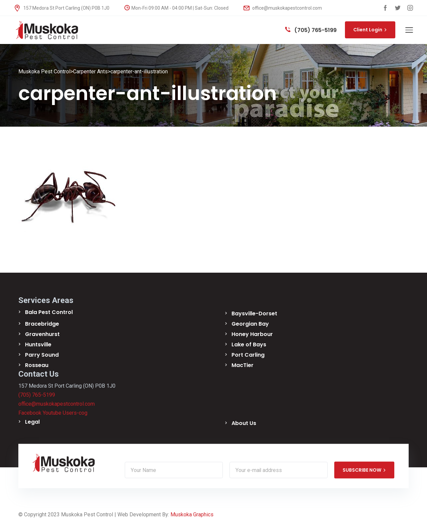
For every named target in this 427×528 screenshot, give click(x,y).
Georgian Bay (250, 324)
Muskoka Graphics (192, 514)
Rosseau (36, 365)
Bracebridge (42, 324)
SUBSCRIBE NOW (364, 470)
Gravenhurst (42, 334)
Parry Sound (42, 355)
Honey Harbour (252, 334)
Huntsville (38, 344)
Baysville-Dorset (254, 313)
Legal (32, 422)
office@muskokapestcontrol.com (283, 8)
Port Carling (248, 355)
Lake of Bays (249, 344)
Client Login (370, 29)
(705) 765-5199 (311, 30)
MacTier (243, 365)
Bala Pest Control (49, 312)
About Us (244, 423)
